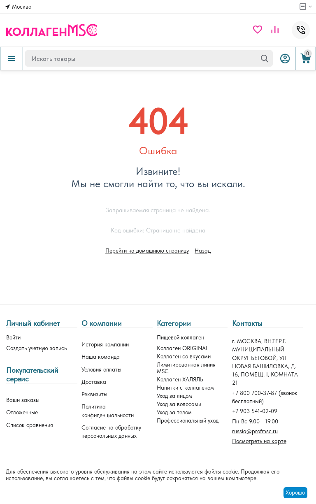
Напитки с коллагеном (185, 387)
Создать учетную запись (36, 348)
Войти (13, 337)
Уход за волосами (179, 404)
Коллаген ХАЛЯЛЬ (180, 379)
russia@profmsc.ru (255, 431)
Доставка (93, 382)
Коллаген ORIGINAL (183, 348)
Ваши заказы (23, 400)
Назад (203, 250)
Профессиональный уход (187, 420)
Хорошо (295, 492)
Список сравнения (29, 425)
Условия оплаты (101, 369)
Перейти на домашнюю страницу (147, 250)
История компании (105, 344)
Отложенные (22, 412)
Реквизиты (94, 394)
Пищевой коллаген (180, 337)
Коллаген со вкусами (184, 356)
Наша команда (100, 356)
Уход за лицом (174, 396)
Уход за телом (174, 412)
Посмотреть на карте (259, 441)
